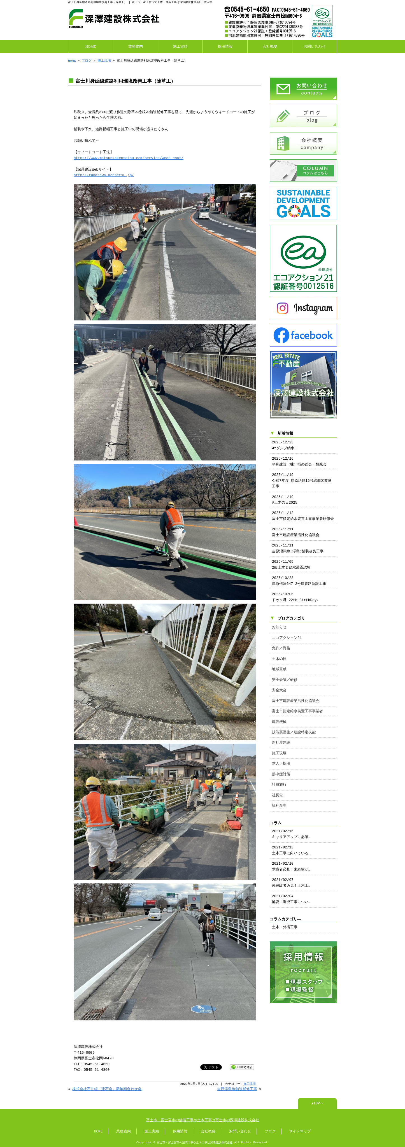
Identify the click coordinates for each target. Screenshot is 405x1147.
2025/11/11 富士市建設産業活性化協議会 (295, 526)
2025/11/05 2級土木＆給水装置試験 (291, 559)
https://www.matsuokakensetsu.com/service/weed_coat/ (128, 157)
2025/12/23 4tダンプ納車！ (285, 439)
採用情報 (225, 46)
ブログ (87, 60)
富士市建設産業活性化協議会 (295, 695)
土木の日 (279, 653)
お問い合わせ (314, 46)
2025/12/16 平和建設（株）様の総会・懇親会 (299, 456)
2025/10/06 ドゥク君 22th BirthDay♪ (295, 591)
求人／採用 (281, 758)
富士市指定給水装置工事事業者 (297, 705)
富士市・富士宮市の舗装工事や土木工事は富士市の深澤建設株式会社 (202, 1119)
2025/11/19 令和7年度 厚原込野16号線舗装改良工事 (302, 475)
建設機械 (279, 716)
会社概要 (270, 46)
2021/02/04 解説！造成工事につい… (291, 893)
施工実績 (180, 46)
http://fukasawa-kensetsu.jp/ (104, 174)
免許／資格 (281, 642)
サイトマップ (300, 1131)
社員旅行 (279, 779)
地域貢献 (279, 663)
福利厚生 (279, 800)
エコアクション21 (287, 632)
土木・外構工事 (284, 921)
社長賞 (277, 789)
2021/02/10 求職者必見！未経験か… (291, 861)
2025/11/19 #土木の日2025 (284, 494)
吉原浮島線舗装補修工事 (237, 1088)
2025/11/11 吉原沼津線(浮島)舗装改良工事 (297, 543)
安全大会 (279, 684)
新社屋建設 (281, 737)
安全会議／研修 (284, 674)
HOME (90, 46)
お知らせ (279, 621)
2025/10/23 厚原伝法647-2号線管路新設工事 (299, 575)
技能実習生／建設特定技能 (294, 726)
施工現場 (104, 60)
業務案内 (135, 46)
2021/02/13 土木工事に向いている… (291, 844)
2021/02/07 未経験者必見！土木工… (291, 877)
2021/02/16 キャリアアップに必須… (291, 828)
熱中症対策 (281, 768)
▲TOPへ (317, 1103)
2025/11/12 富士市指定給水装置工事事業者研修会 (303, 510)
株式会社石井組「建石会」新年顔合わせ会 (106, 1088)
